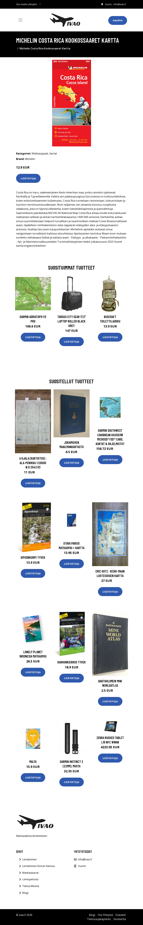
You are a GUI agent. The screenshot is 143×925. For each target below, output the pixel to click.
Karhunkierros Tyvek (71, 662)
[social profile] (40, 4)
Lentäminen (29, 859)
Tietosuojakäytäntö (99, 919)
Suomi (108, 4)
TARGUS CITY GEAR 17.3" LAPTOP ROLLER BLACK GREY (71, 321)
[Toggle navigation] (20, 20)
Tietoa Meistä (30, 886)
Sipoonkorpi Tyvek (33, 557)
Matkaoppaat (40, 153)
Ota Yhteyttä (105, 915)
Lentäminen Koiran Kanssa (38, 866)
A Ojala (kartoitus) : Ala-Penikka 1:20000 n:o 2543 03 (32, 462)
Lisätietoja (28, 178)
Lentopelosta (30, 879)
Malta (33, 762)
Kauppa (117, 20)
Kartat (53, 153)
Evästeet (120, 915)
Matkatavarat (30, 872)
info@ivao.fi (120, 4)
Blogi (25, 893)
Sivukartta (119, 919)
